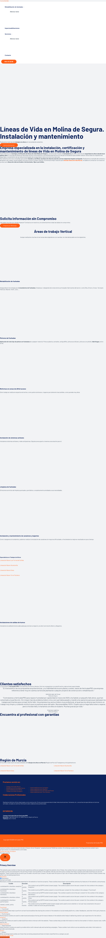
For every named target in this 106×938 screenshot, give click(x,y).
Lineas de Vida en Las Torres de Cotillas (12, 560)
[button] (9, 145)
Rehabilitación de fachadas (14, 7)
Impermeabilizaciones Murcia (14, 789)
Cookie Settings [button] (5, 851)
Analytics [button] (3, 917)
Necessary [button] (3, 876)
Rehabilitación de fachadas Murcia (15, 788)
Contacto (8, 55)
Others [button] (2, 930)
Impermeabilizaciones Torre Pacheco (40, 792)
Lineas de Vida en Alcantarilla (9, 565)
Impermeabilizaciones (12, 28)
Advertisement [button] (4, 924)
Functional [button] (3, 907)
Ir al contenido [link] (4, 1)
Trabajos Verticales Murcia (13, 786)
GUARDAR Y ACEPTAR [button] (6, 935)
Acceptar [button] (13, 851)
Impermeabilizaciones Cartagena (39, 787)
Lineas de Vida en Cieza (7, 570)
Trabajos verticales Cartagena (14, 791)
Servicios (8, 34)
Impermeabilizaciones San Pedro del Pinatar (42, 790)
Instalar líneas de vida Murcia (73, 160)
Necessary (5, 878)
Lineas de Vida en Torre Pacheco (10, 575)
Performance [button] (4, 912)
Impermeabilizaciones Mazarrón (38, 789)
